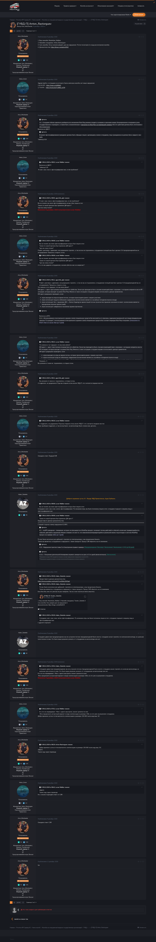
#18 (143, 783)
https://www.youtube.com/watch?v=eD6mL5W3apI (54, 581)
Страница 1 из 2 (31, 31)
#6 (143, 236)
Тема (12, 939)
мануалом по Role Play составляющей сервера (96, 125)
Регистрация (139, 15)
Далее (18, 31)
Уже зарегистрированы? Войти (121, 15)
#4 (143, 158)
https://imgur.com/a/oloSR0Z (60, 47)
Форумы (57, 6)
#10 (143, 416)
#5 (143, 194)
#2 (143, 79)
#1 (143, 37)
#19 (143, 819)
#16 (143, 704)
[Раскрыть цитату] (40, 119)
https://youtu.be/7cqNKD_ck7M (55, 88)
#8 (143, 338)
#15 (143, 662)
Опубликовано (47, 37)
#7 (143, 276)
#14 (143, 633)
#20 (143, 861)
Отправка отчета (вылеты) (126, 6)
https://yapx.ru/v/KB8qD (53, 85)
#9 (143, 374)
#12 (143, 495)
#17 (143, 740)
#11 (143, 452)
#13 (143, 572)
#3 (143, 115)
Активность (140, 6)
